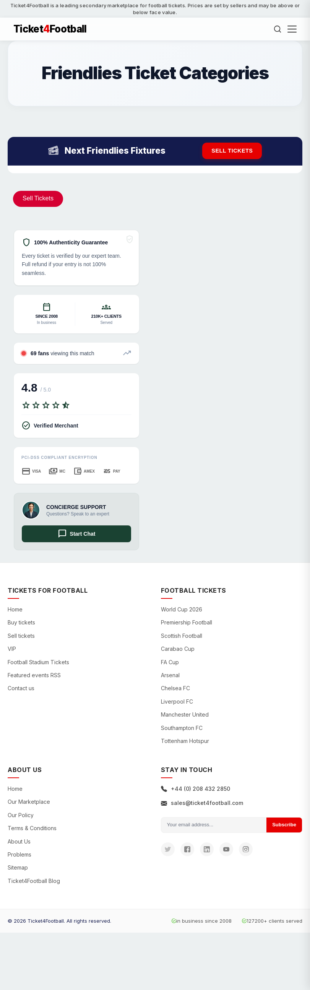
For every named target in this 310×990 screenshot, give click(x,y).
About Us (19, 841)
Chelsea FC (175, 688)
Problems (19, 854)
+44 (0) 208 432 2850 (195, 788)
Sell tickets (232, 151)
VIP (12, 648)
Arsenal (170, 675)
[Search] (277, 29)
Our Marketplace (29, 801)
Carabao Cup (178, 648)
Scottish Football (181, 635)
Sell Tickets (38, 198)
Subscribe (284, 824)
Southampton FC (182, 728)
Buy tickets (21, 622)
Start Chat (77, 533)
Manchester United (185, 714)
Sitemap (18, 867)
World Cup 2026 (181, 609)
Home (15, 609)
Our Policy (21, 815)
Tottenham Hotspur (185, 741)
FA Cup (170, 662)
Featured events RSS (34, 675)
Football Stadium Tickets (38, 662)
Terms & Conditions (32, 828)
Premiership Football (186, 622)
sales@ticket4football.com (202, 803)
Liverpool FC (177, 701)
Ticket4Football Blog (34, 881)
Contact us (21, 688)
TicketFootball (50, 29)
